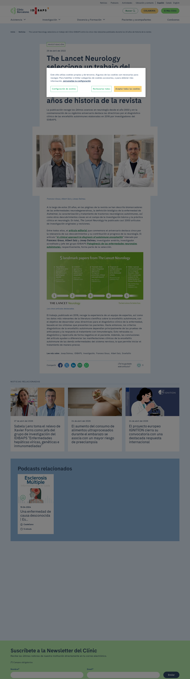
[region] (96, 82)
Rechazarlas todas (101, 89)
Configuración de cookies (64, 89)
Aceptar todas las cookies (127, 89)
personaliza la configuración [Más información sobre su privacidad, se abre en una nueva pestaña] (77, 81)
